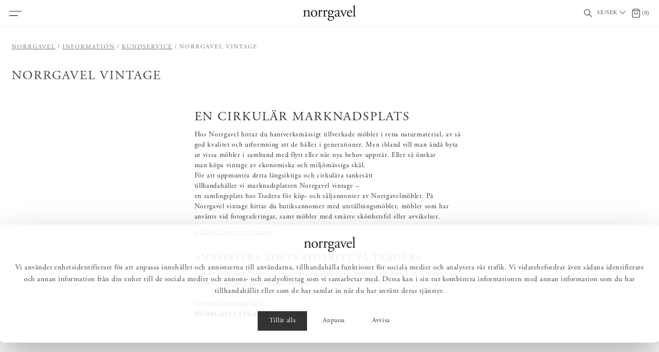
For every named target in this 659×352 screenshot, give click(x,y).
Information (89, 47)
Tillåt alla (282, 330)
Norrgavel (34, 47)
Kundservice (147, 47)
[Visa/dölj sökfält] (588, 13)
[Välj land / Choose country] (612, 13)
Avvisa (381, 330)
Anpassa (334, 330)
